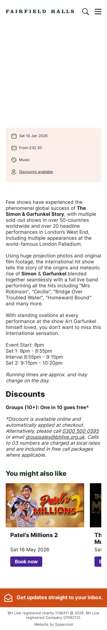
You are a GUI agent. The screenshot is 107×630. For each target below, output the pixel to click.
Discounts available (36, 171)
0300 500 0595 (80, 431)
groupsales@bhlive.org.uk (54, 437)
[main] (53, 305)
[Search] (85, 11)
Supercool (64, 624)
